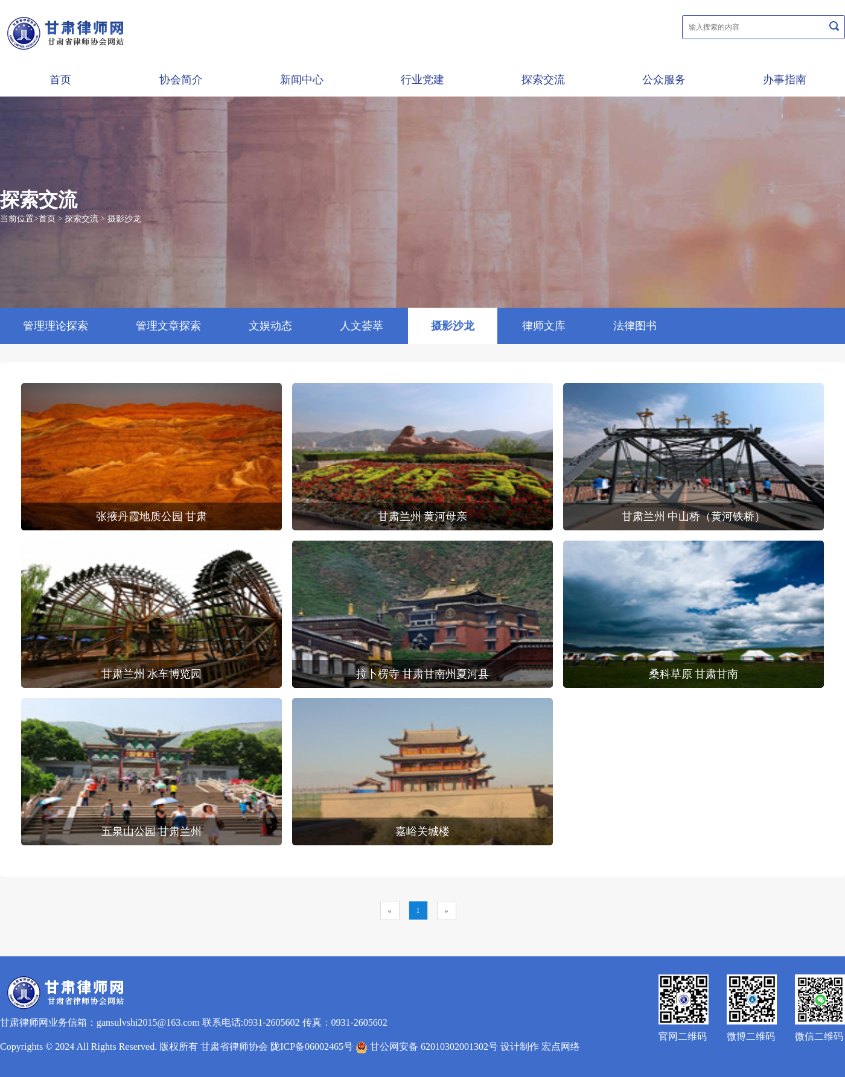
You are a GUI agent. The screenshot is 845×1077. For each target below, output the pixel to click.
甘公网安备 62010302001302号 (427, 1046)
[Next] (447, 910)
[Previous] (390, 910)
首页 (60, 80)
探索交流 (543, 80)
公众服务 (664, 80)
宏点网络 (560, 1046)
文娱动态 (270, 326)
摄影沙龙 (124, 218)
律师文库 (544, 326)
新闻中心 (302, 80)
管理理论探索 (55, 326)
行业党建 (422, 80)
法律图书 (635, 326)
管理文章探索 (168, 326)
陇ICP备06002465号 (311, 1046)
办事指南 (784, 80)
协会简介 (181, 80)
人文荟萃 (361, 326)
